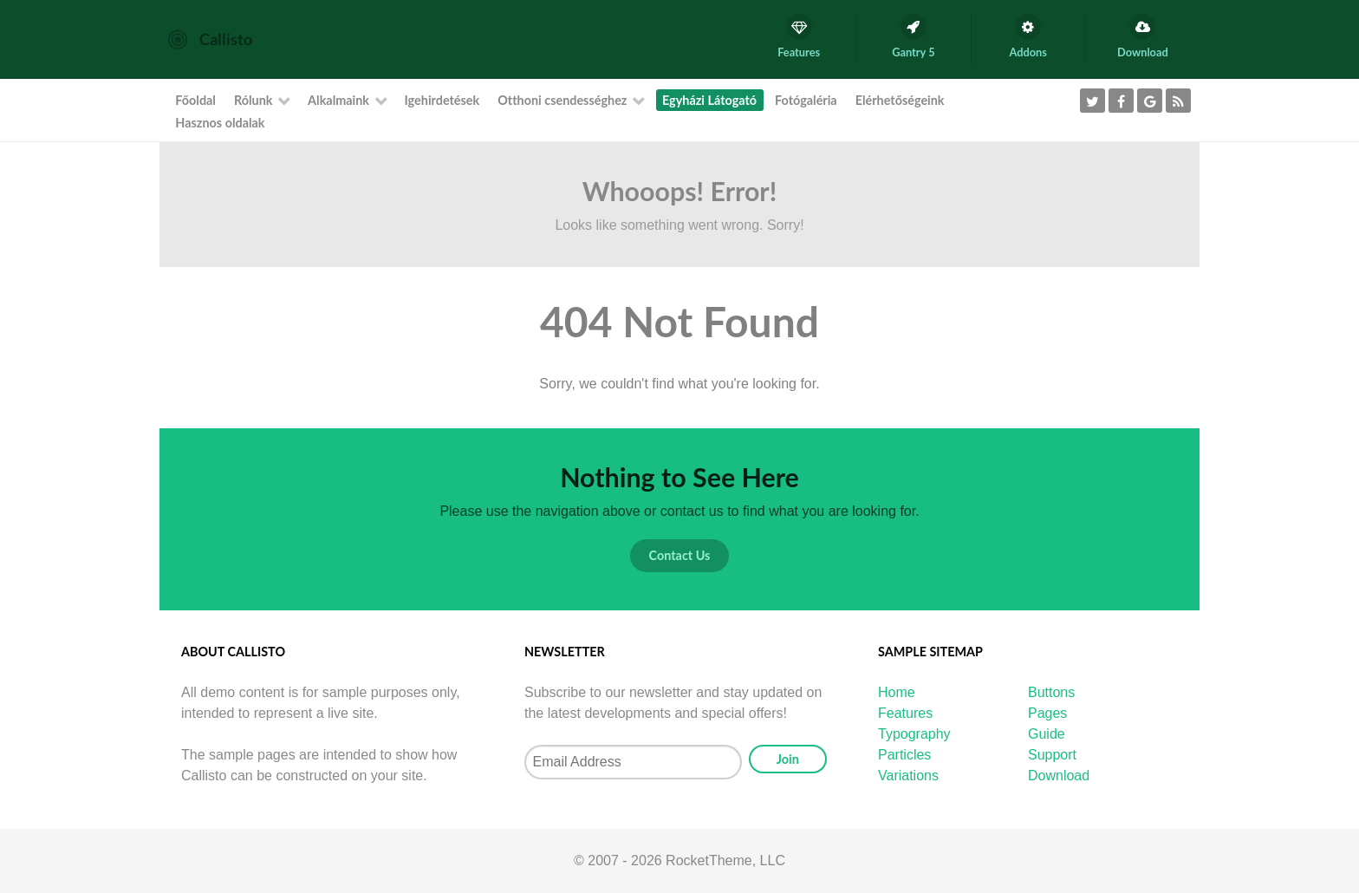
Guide (1046, 734)
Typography (914, 734)
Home (896, 692)
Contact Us (680, 555)
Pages (1047, 713)
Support (1052, 754)
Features (905, 713)
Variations (908, 775)
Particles (904, 754)
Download (1058, 775)
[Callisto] (210, 38)
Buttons (1051, 692)
